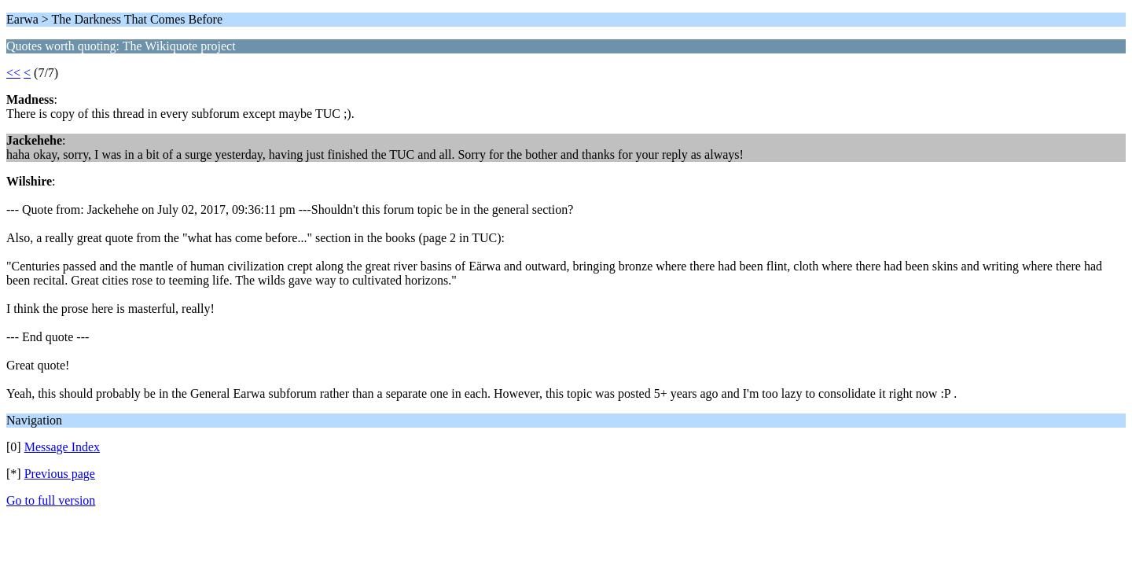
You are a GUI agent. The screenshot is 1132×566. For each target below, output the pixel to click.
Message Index (62, 447)
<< (13, 72)
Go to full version (50, 500)
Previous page (59, 473)
